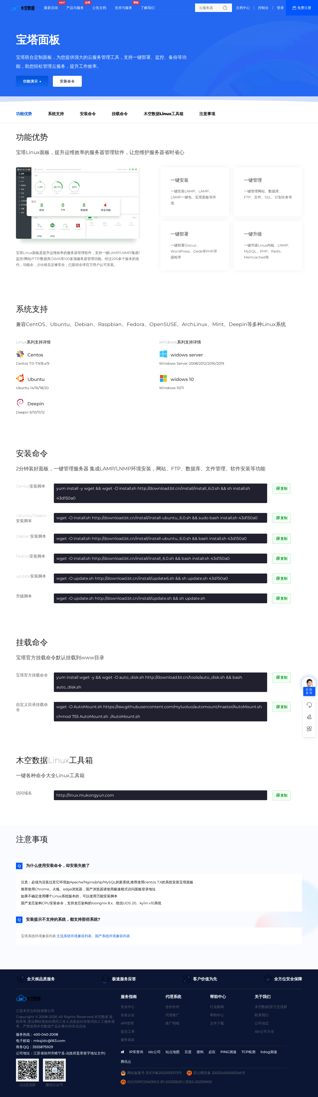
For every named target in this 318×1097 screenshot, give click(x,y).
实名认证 (128, 1015)
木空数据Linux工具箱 (163, 113)
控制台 (263, 7)
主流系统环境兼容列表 (74, 936)
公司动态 (262, 1023)
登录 (280, 7)
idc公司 (154, 1052)
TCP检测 (248, 1052)
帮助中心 (217, 1015)
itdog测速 (268, 1052)
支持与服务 (125, 5)
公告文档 (99, 7)
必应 (212, 1052)
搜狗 (200, 1052)
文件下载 (217, 1023)
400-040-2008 (45, 1034)
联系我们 (262, 1015)
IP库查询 (136, 1052)
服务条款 (128, 1039)
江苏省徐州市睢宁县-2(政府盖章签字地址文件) (69, 1053)
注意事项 (207, 113)
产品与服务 (76, 5)
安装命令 (88, 113)
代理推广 (172, 1015)
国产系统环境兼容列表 (112, 936)
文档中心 (243, 7)
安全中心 (128, 1007)
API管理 (127, 1023)
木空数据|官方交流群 (271, 1007)
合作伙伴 (172, 1007)
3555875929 (42, 1047)
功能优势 (24, 113)
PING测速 (228, 1052)
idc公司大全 (264, 1031)
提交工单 (128, 1031)
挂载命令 (120, 113)
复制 (281, 488)
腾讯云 (126, 1061)
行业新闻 (217, 1007)
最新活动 (52, 5)
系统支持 (56, 113)
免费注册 (304, 7)
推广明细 (172, 1023)
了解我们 (148, 7)
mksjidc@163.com (49, 1040)
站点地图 (173, 1052)
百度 (188, 1052)
